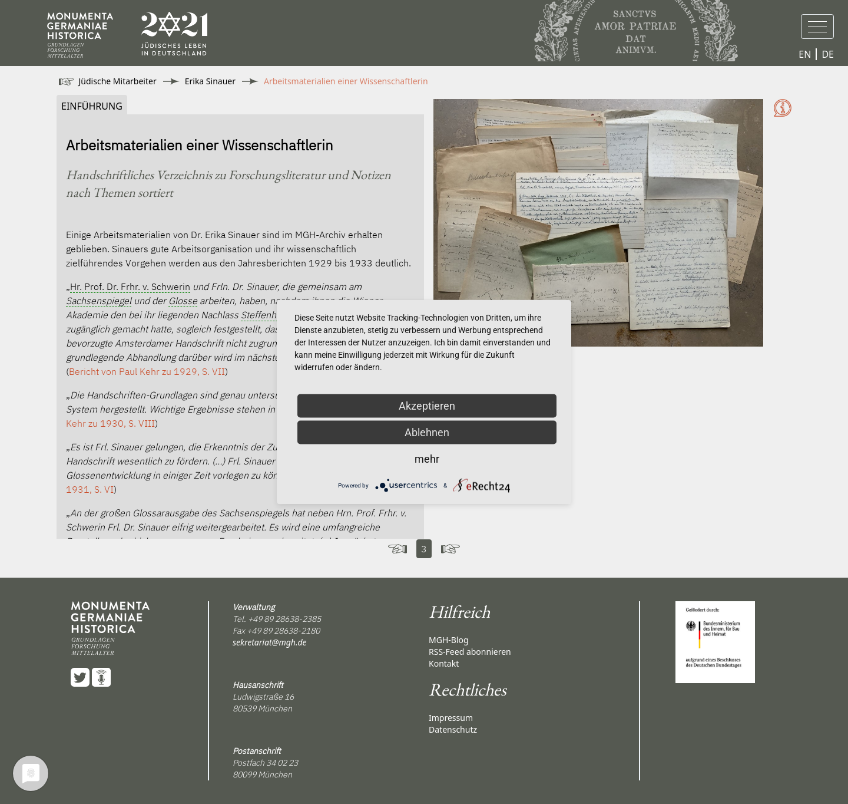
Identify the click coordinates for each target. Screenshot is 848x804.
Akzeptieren (427, 406)
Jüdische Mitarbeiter (118, 81)
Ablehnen (427, 432)
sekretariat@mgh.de (270, 642)
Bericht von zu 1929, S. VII (147, 371)
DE (828, 54)
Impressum (451, 717)
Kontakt (444, 663)
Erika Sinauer (210, 81)
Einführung (91, 106)
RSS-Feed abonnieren (470, 651)
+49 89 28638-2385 (284, 619)
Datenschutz (453, 729)
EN (805, 54)
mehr (427, 459)
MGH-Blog (449, 639)
